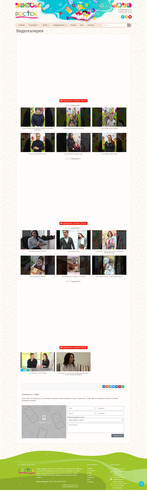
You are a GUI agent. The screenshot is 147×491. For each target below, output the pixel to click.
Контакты (91, 25)
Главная (22, 25)
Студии (89, 475)
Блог (82, 25)
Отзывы (73, 25)
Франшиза (90, 477)
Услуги (46, 25)
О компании (34, 25)
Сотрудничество (59, 25)
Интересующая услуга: (76, 417)
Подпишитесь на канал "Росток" (73, 101)
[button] (75, 105)
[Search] (129, 25)
